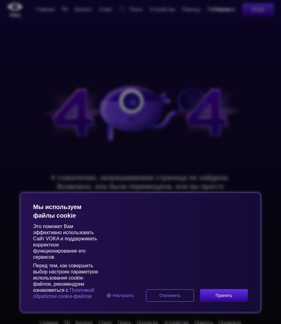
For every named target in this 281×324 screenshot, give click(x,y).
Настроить (120, 295)
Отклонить (170, 295)
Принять (224, 295)
